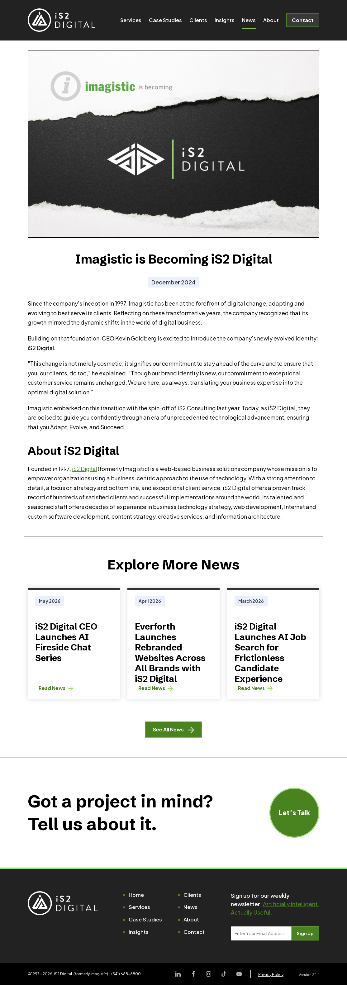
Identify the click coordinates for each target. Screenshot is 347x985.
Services (130, 22)
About (271, 22)
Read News (57, 688)
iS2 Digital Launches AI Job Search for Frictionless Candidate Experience (270, 652)
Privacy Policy (270, 974)
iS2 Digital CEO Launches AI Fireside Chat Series (66, 642)
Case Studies (165, 22)
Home (137, 895)
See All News (173, 730)
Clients (198, 22)
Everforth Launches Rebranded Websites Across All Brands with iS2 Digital (170, 652)
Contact (303, 22)
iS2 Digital (86, 468)
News (249, 22)
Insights (225, 22)
